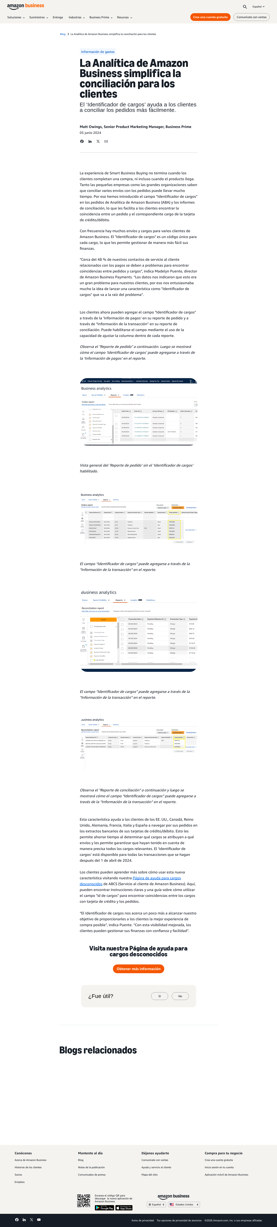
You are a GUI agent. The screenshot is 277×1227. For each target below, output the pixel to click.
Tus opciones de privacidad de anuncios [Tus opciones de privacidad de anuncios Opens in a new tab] (179, 1220)
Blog (80, 1159)
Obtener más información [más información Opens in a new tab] (139, 969)
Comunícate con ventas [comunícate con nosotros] (252, 17)
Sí (159, 996)
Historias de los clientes (28, 1167)
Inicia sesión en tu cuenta (219, 1167)
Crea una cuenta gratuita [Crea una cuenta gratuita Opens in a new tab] (210, 17)
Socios (18, 1174)
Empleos (20, 1181)
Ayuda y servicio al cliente (156, 1167)
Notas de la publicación (91, 1167)
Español (259, 6)
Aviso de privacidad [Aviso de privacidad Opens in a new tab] (143, 1220)
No (180, 996)
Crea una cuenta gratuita (219, 1159)
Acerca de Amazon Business (30, 1159)
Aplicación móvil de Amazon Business (226, 1174)
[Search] (245, 7)
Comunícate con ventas (155, 1159)
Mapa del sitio (150, 1174)
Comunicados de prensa (91, 1174)
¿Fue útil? (100, 996)
